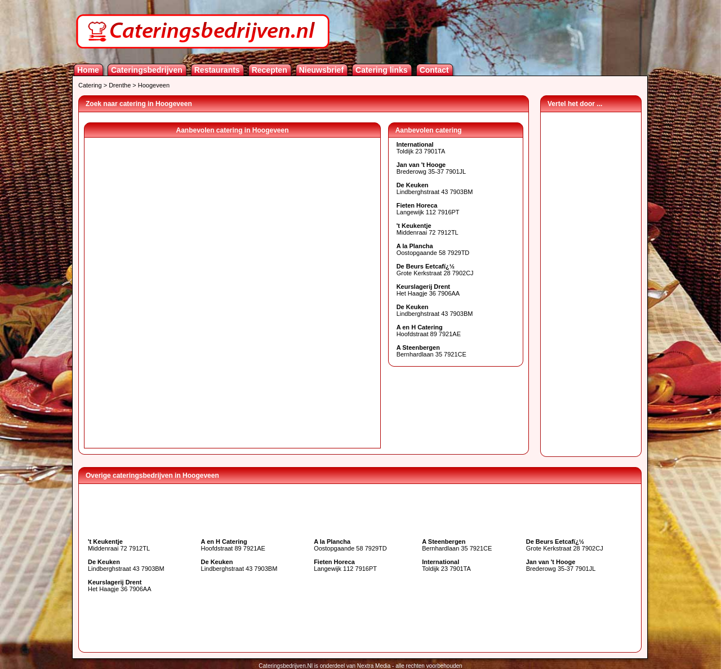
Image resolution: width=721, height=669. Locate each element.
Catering (90, 85)
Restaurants (217, 69)
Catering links (381, 69)
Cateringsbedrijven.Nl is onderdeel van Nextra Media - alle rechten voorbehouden (360, 666)
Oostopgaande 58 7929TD (433, 249)
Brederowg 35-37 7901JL (431, 168)
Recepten (269, 69)
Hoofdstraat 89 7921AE (429, 330)
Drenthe (120, 85)
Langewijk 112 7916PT (428, 208)
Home (88, 69)
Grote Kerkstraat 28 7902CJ (435, 269)
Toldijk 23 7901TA (421, 148)
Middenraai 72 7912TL (428, 229)
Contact (434, 69)
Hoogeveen (154, 85)
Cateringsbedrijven (147, 69)
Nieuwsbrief (321, 69)
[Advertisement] (591, 281)
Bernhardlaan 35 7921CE (431, 351)
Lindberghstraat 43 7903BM (435, 188)
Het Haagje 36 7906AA (428, 290)
